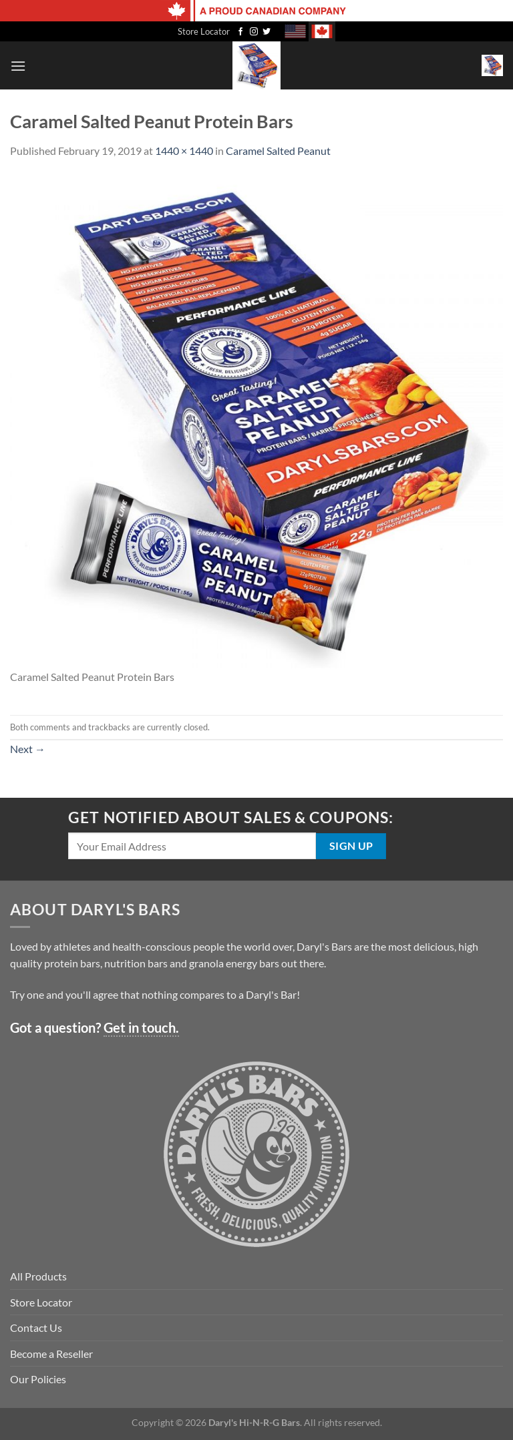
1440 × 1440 (184, 150)
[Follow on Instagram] (254, 32)
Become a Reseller (51, 1353)
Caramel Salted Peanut (278, 150)
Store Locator (204, 31)
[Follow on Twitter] (267, 32)
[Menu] (18, 65)
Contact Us (36, 1327)
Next (27, 748)
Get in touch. (141, 1027)
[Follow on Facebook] (240, 32)
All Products (38, 1276)
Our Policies (38, 1379)
